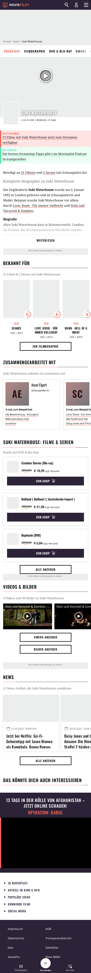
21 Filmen (28, 172)
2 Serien (49, 172)
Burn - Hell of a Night (76, 330)
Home (6, 41)
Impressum (15, 929)
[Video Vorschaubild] (27, 616)
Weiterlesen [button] (46, 240)
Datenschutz (16, 938)
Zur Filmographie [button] (45, 346)
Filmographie (34, 51)
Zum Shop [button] (45, 481)
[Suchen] (66, 5)
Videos (81, 51)
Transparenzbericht (58, 938)
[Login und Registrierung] (76, 5)
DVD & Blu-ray (60, 51)
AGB (48, 929)
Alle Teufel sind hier (77, 419)
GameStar (52, 947)
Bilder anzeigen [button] (45, 649)
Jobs (10, 947)
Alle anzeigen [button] (46, 569)
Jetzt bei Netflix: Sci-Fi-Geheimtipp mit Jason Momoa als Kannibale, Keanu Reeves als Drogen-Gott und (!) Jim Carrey (29, 740)
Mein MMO (53, 957)
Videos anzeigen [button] (45, 637)
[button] (21, 968)
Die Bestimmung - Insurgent (21, 414)
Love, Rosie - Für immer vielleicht (38, 205)
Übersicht (12, 51)
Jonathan (10, 423)
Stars (16, 41)
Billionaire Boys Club (17, 419)
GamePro (14, 957)
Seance (16, 328)
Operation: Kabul (45, 812)
